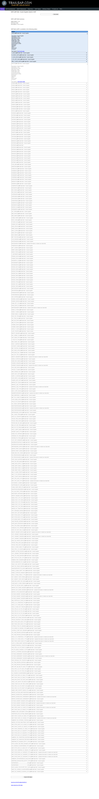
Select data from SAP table (17, 785)
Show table (56, 14)
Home (2, 9)
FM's (61, 9)
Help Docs (30, 9)
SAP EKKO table (21, 81)
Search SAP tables (28, 777)
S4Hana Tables (46, 9)
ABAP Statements (21, 9)
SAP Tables (38, 9)
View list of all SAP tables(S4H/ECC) (19, 782)
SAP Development (10, 9)
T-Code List (55, 9)
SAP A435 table (21, 51)
